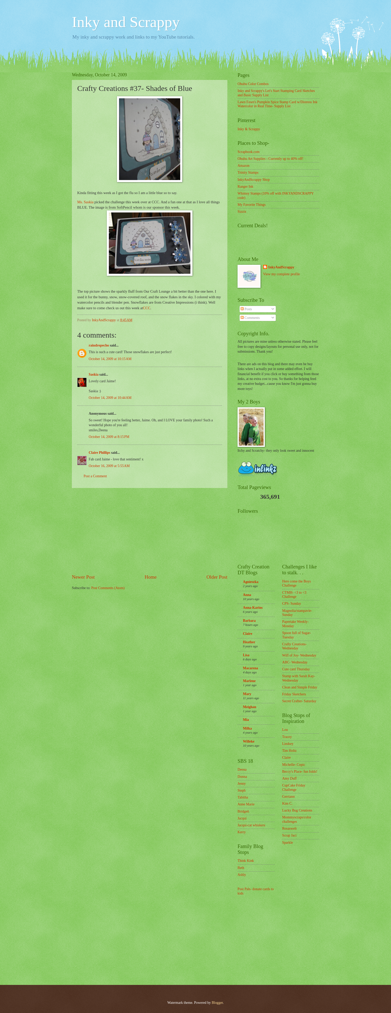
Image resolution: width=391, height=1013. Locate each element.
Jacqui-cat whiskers (251, 825)
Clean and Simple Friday (299, 687)
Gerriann (288, 797)
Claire (247, 634)
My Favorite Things (252, 205)
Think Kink (246, 861)
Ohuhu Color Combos (253, 84)
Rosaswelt (289, 828)
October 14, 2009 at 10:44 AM (110, 398)
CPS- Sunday (291, 603)
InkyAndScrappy (281, 267)
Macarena (250, 668)
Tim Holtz (289, 751)
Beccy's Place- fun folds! (299, 771)
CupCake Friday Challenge (293, 787)
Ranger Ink (245, 186)
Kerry (242, 832)
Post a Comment (95, 476)
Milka (247, 728)
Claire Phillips (99, 453)
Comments (250, 318)
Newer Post (83, 577)
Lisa (246, 655)
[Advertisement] (149, 531)
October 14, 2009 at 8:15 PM (109, 437)
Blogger (217, 1003)
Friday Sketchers (294, 694)
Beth (241, 868)
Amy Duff (289, 778)
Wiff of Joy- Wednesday (299, 655)
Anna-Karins (253, 608)
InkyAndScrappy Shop (254, 180)
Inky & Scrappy (249, 129)
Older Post (216, 577)
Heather (249, 642)
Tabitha (243, 797)
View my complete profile (281, 274)
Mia (246, 720)
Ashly (242, 875)
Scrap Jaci (289, 835)
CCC (146, 308)
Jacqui (242, 818)
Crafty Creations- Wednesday (294, 646)
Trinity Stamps (248, 172)
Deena (242, 769)
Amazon (244, 166)
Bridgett (243, 811)
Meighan (249, 707)
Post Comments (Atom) (108, 588)
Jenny (242, 783)
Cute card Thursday (296, 669)
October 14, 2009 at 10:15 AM (110, 359)
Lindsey (287, 744)
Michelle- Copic (293, 765)
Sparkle (287, 842)
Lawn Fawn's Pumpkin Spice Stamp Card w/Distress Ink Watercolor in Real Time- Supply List (277, 104)
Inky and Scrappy (126, 22)
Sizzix (242, 211)
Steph (241, 790)
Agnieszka (250, 582)
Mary (247, 694)
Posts (246, 309)
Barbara (249, 621)
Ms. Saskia (85, 202)
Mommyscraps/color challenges (296, 819)
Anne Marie (246, 804)
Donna (242, 777)
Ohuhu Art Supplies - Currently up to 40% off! (270, 159)
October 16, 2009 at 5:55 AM (109, 466)
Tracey (287, 737)
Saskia (93, 374)
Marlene (249, 681)
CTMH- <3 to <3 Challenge (294, 595)
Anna (247, 595)
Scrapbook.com (248, 152)
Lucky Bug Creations (297, 810)
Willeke (248, 741)
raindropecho (99, 345)
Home (151, 577)
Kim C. (287, 803)
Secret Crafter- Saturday (299, 701)
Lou (285, 730)
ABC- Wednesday (294, 662)
